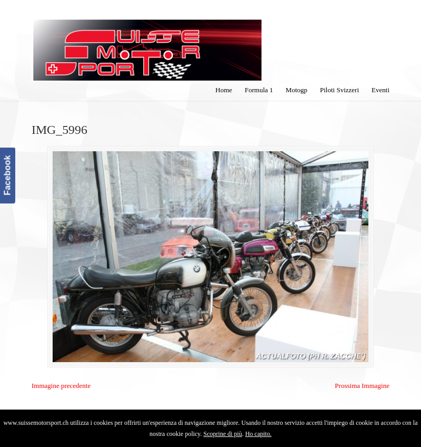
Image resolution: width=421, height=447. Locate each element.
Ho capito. (258, 434)
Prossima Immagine (362, 386)
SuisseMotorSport (147, 42)
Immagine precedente (61, 386)
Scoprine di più (223, 434)
